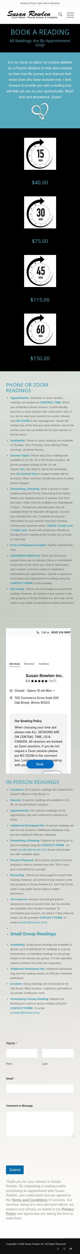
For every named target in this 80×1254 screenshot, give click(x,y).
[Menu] (68, 15)
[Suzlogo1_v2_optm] (33, 15)
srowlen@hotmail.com (32, 849)
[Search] (58, 15)
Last (45, 1063)
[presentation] (38, 1163)
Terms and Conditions (30, 1200)
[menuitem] (58, 15)
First (9, 1063)
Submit (14, 1170)
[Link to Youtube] (71, 1248)
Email (10, 1078)
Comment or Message (19, 1105)
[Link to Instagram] (64, 1248)
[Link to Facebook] (58, 1248)
